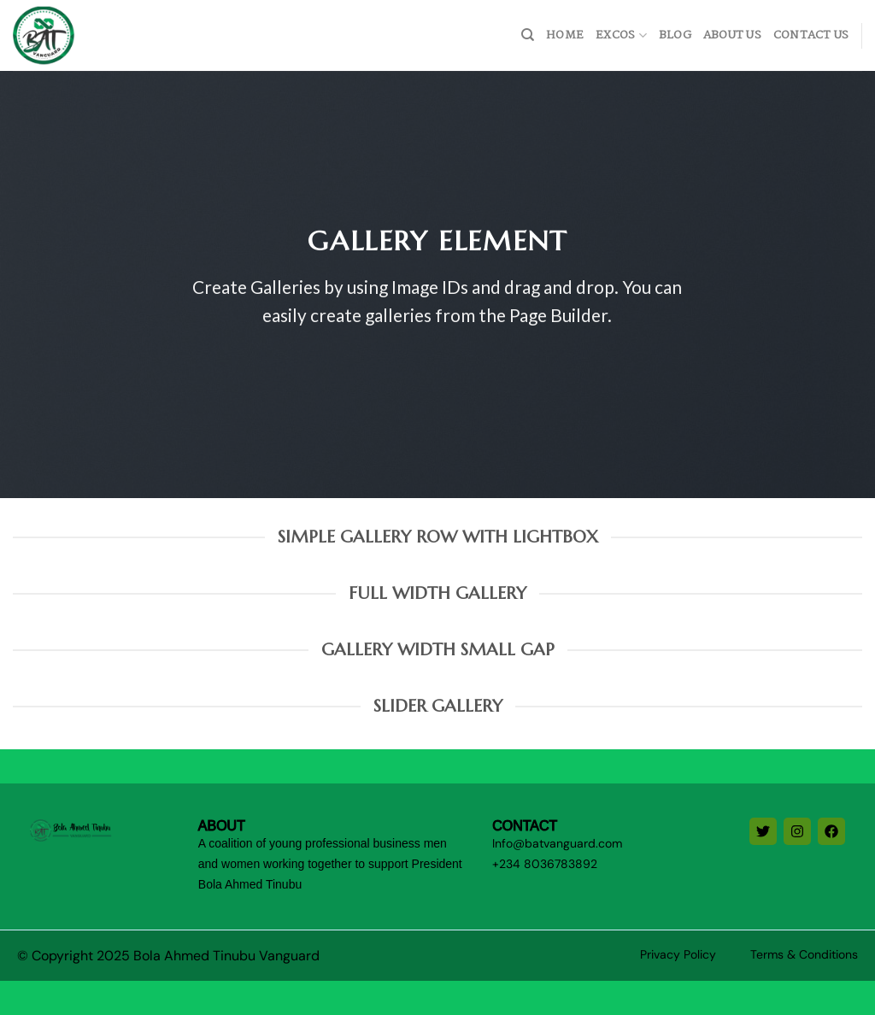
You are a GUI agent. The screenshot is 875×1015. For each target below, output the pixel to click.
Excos (621, 35)
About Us (732, 35)
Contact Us (811, 35)
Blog (675, 35)
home (565, 35)
